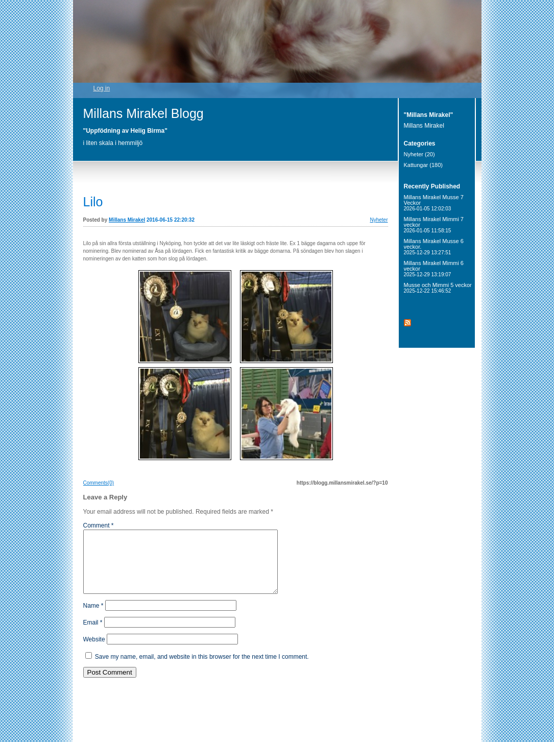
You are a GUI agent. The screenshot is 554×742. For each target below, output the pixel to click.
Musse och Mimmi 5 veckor (438, 288)
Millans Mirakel (127, 220)
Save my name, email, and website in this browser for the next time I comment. (202, 669)
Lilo (93, 202)
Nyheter (379, 220)
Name (93, 617)
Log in (101, 88)
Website (94, 651)
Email (93, 634)
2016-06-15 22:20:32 (171, 220)
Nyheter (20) (419, 154)
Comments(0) (98, 483)
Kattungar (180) (423, 165)
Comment (98, 525)
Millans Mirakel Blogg (143, 113)
